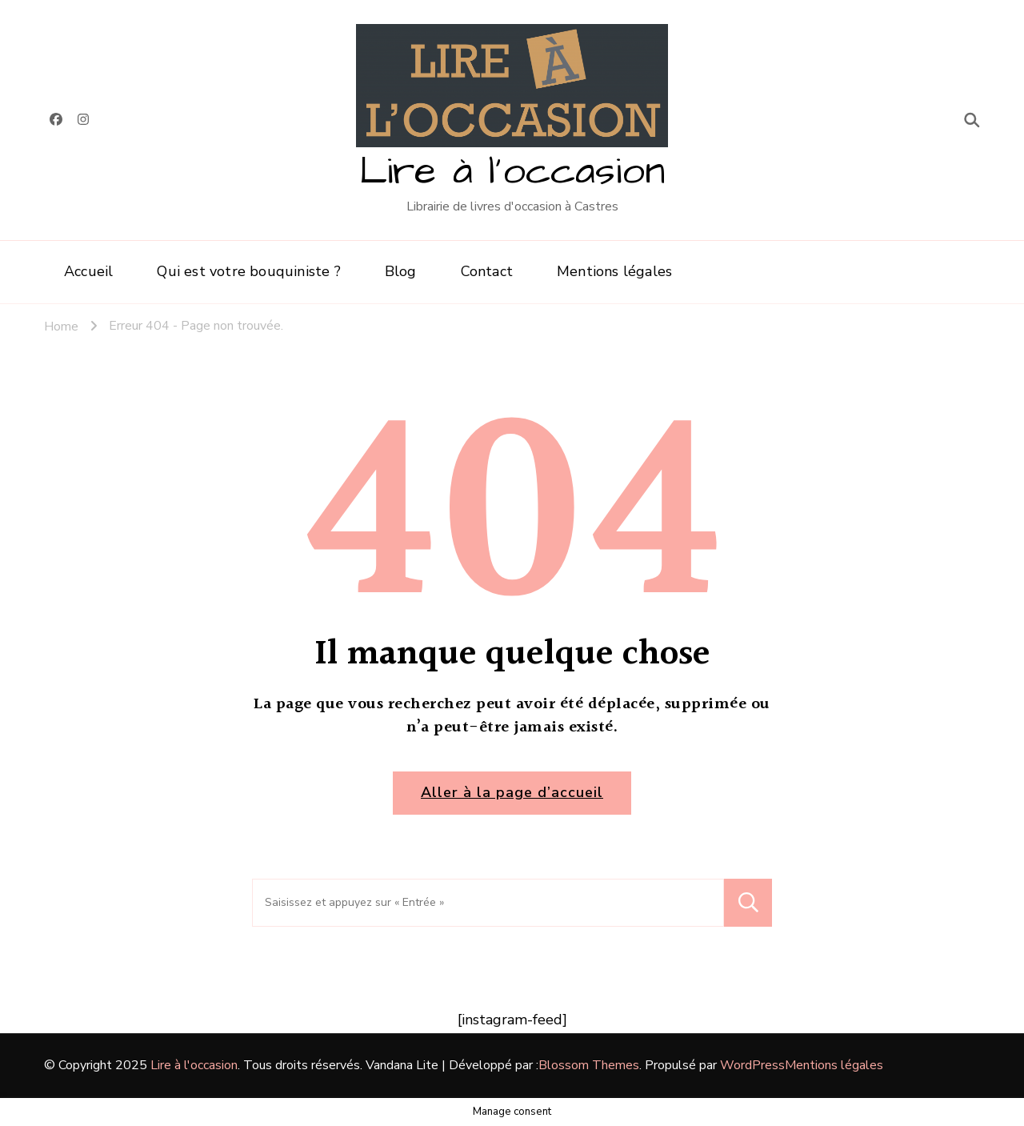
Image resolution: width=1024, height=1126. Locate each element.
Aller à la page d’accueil (512, 792)
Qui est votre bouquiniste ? (248, 271)
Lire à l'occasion (512, 171)
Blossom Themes (588, 1065)
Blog (401, 271)
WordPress (752, 1065)
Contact (487, 271)
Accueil (88, 271)
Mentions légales (614, 271)
